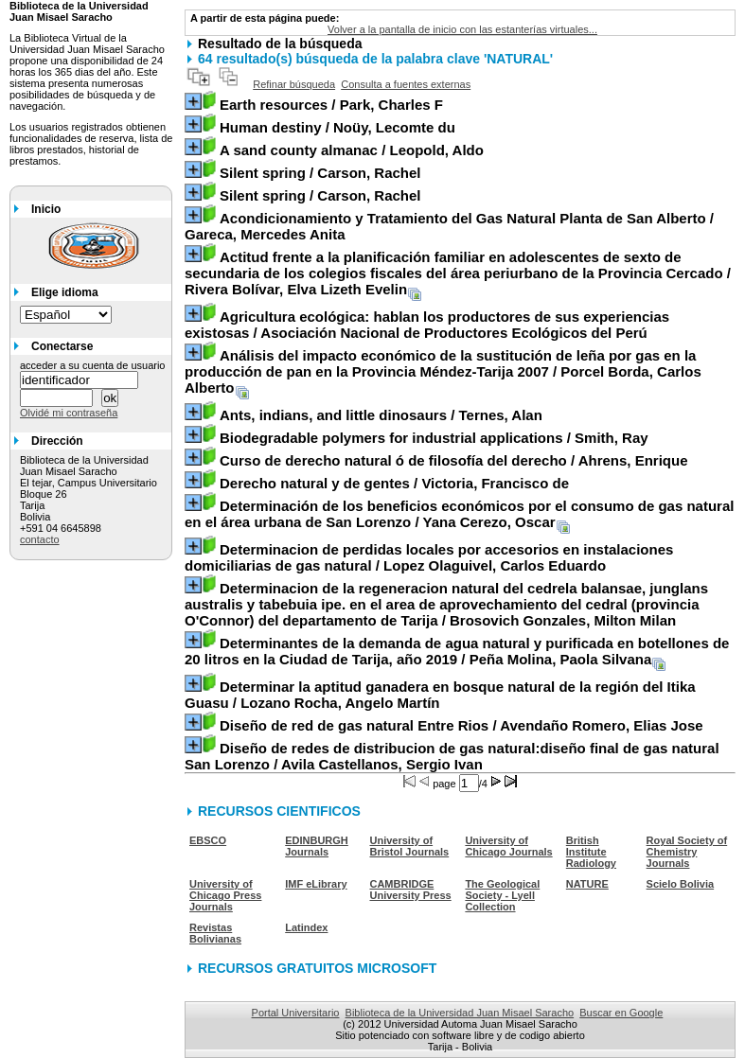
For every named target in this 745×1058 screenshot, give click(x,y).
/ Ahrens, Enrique (454, 460)
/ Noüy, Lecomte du (337, 127)
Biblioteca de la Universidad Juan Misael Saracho (460, 1012)
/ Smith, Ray (434, 438)
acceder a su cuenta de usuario (93, 365)
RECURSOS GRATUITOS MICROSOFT (317, 968)
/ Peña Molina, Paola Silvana (457, 651)
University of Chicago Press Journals (225, 895)
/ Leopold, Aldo (352, 150)
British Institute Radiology (591, 852)
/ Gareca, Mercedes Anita (449, 226)
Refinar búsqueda (294, 84)
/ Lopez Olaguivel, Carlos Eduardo (429, 557)
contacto (40, 539)
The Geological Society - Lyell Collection (502, 895)
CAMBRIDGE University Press (410, 889)
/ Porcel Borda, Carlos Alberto (443, 371)
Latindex (306, 927)
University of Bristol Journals (409, 846)
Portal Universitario (296, 1012)
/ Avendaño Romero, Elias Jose (461, 725)
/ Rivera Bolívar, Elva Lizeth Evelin (458, 273)
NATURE (587, 884)
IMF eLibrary (315, 884)
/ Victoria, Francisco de (394, 483)
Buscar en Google (621, 1012)
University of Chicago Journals (508, 846)
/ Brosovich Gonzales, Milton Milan (446, 604)
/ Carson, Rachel (320, 173)
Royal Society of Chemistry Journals (687, 852)
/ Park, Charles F (331, 105)
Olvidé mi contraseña (68, 412)
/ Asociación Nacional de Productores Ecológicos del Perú (427, 325)
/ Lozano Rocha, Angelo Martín (440, 695)
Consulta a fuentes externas (405, 84)
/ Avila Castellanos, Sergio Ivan (452, 756)
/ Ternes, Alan (381, 415)
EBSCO (207, 840)
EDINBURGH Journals (316, 846)
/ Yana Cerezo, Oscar (459, 514)
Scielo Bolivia (681, 884)
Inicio (46, 209)
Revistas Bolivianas (215, 933)
